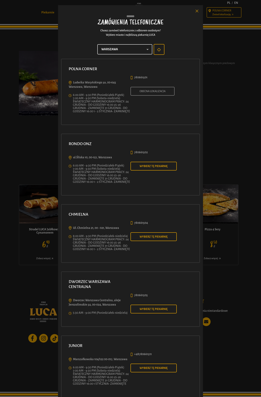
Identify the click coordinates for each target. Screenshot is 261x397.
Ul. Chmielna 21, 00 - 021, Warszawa (96, 228)
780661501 (140, 77)
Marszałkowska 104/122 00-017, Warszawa (100, 359)
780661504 (141, 223)
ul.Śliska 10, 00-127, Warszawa (92, 157)
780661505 (141, 295)
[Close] (197, 11)
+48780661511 (143, 354)
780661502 (141, 152)
